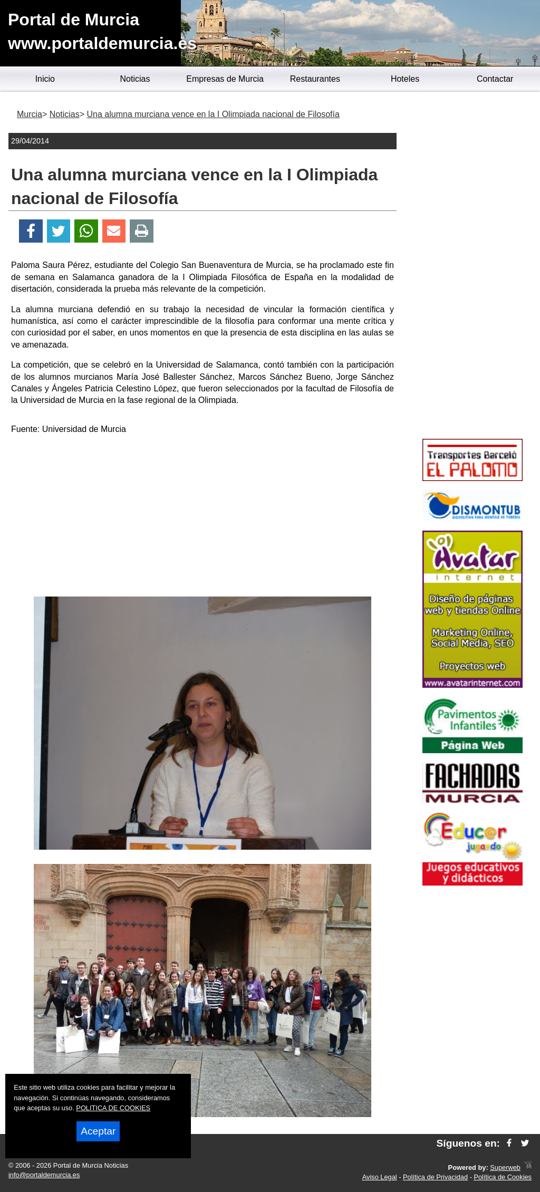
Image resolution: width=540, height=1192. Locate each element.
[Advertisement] (202, 517)
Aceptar (98, 1131)
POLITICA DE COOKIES (113, 1108)
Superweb (505, 1167)
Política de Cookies (503, 1177)
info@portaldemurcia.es (44, 1175)
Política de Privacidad (435, 1177)
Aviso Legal (379, 1177)
